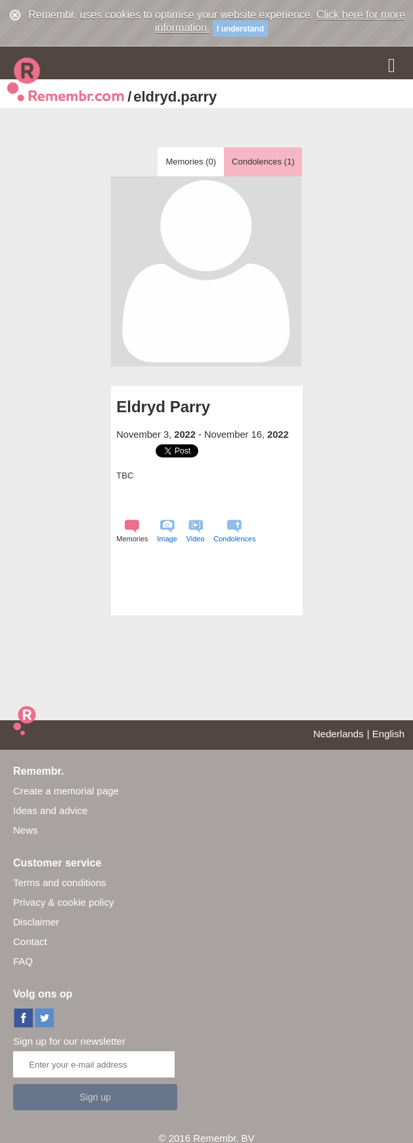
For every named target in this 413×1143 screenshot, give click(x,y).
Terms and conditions (59, 882)
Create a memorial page (66, 790)
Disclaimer (36, 921)
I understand (240, 28)
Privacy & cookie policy (63, 902)
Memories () (190, 161)
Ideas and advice (50, 810)
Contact (30, 941)
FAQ (23, 961)
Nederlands (338, 733)
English (388, 733)
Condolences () (263, 161)
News (25, 830)
